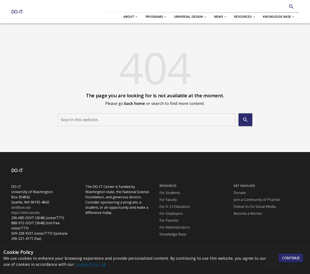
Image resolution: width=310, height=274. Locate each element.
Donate (240, 192)
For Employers (171, 213)
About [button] (128, 16)
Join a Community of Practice (257, 199)
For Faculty (168, 199)
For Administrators (174, 227)
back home (134, 103)
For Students (169, 192)
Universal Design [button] (188, 16)
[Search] (291, 7)
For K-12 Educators (174, 206)
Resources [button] (243, 16)
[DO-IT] (19, 11)
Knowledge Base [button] (277, 16)
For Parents (168, 220)
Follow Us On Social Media (255, 206)
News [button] (218, 16)
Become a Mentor (248, 213)
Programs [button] (154, 16)
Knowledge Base (172, 234)
